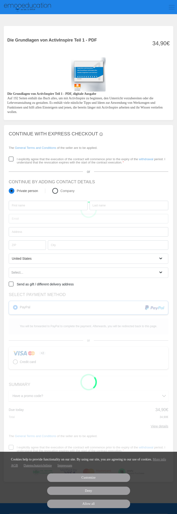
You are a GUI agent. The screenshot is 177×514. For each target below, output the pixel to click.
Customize (89, 477)
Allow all (88, 504)
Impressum (65, 465)
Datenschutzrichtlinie (38, 465)
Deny (88, 491)
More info (159, 459)
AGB (14, 465)
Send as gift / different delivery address (45, 284)
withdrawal (146, 159)
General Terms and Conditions (35, 148)
